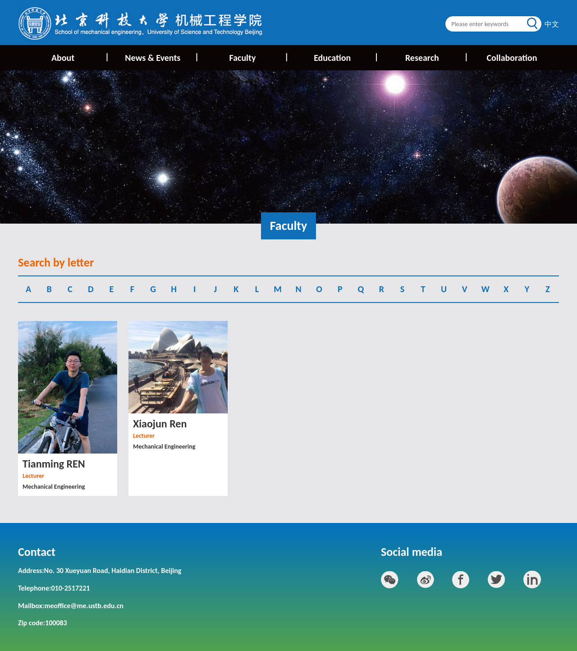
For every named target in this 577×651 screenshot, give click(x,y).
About (79, 57)
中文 (552, 24)
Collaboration (511, 57)
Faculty (258, 57)
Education (345, 57)
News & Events (161, 57)
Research (436, 57)
